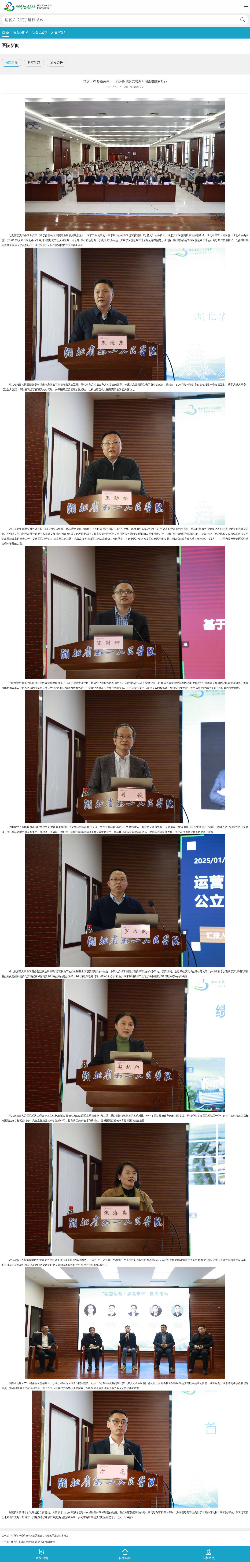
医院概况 (20, 32)
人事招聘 (58, 32)
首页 (5, 32)
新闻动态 (39, 32)
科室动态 (34, 62)
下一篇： (28, 1541)
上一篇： (35, 1535)
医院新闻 (11, 62)
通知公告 (56, 62)
